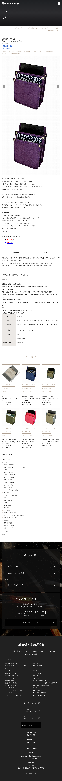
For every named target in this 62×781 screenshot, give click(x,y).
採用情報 (35, 654)
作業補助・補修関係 (8, 482)
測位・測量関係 (7, 480)
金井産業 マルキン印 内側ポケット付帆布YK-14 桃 (29, 443)
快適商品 (5, 520)
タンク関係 (6, 510)
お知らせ (27, 654)
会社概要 (52, 651)
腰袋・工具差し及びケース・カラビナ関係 (13, 467)
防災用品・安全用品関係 (9, 512)
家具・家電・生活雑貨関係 (9, 518)
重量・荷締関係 (7, 487)
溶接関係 (5, 497)
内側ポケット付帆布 (15, 53)
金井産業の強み (18, 651)
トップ (9, 651)
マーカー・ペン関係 (8, 477)
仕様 (45, 253)
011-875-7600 (26, 769)
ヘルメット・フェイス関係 (9, 495)
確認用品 (5, 502)
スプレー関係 (6, 505)
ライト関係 (6, 492)
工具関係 (5, 469)
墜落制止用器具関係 (8, 464)
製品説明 (16, 253)
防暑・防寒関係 (7, 523)
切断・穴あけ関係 (7, 472)
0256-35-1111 (35, 613)
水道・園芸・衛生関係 (8, 525)
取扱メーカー (43, 651)
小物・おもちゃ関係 (8, 528)
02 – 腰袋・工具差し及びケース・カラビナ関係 (12, 51)
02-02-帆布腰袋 (49, 51)
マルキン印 (4, 53)
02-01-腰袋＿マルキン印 (38, 51)
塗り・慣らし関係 (7, 485)
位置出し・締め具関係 (8, 475)
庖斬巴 (4, 534)
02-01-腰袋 (26, 51)
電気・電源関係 (7, 500)
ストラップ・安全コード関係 (10, 490)
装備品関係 (6, 507)
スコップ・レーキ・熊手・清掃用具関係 (13, 515)
